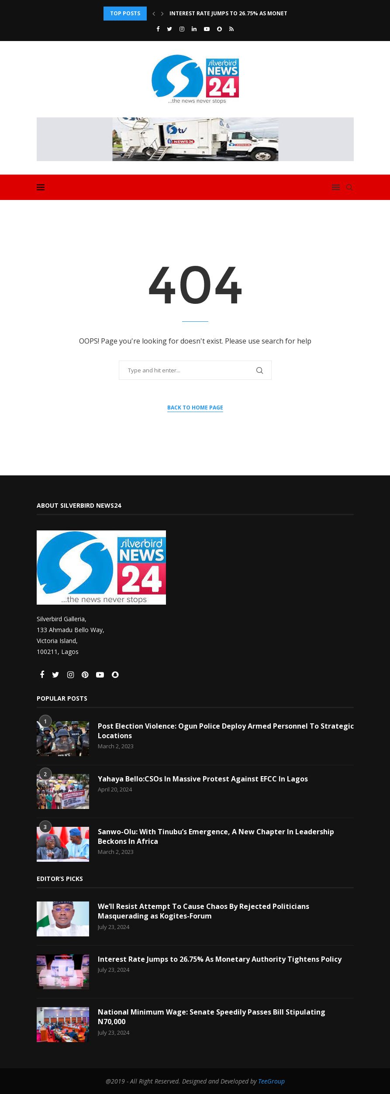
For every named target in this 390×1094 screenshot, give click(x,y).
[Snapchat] (219, 29)
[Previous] (153, 14)
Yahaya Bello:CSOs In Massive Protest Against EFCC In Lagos (203, 779)
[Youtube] (207, 29)
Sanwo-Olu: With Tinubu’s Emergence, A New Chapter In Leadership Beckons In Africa (216, 836)
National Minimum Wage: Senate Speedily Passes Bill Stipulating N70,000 (211, 1016)
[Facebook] (157, 29)
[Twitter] (169, 29)
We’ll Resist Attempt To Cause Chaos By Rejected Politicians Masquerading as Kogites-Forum (203, 911)
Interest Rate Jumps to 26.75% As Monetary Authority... (252, 13)
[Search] (349, 187)
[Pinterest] (86, 675)
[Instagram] (181, 29)
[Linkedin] (194, 29)
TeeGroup (271, 1081)
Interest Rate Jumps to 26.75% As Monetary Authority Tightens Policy (220, 959)
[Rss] (231, 29)
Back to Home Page (195, 407)
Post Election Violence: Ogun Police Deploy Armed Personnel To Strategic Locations (226, 730)
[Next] (162, 14)
